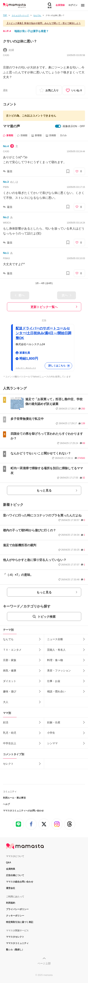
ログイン (72, 5)
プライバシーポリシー (17, 909)
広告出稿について (15, 875)
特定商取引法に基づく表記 (19, 922)
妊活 (5, 722)
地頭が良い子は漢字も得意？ (31, 31)
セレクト (8, 763)
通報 (5, 90)
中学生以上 (9, 743)
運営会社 (10, 888)
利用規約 (10, 903)
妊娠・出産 (53, 722)
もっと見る (44, 490)
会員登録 (60, 5)
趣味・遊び (9, 691)
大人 (5, 701)
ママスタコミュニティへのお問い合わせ (23, 810)
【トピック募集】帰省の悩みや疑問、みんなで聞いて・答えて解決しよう (43, 23)
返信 (9, 171)
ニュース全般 (55, 639)
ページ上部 (44, 963)
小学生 (51, 732)
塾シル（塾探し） (15, 949)
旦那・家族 (9, 660)
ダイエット (9, 681)
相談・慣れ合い (56, 691)
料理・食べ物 (55, 660)
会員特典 (10, 869)
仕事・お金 (53, 681)
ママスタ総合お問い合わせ (19, 882)
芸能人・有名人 (56, 649)
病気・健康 (9, 670)
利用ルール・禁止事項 (14, 798)
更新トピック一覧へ (44, 307)
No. (6, 146)
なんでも (8, 639)
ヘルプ (6, 804)
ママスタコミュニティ (17, 943)
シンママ (52, 743)
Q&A (8, 862)
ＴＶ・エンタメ (12, 649)
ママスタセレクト (15, 937)
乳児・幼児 (9, 732)
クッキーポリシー (15, 916)
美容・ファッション (59, 670)
